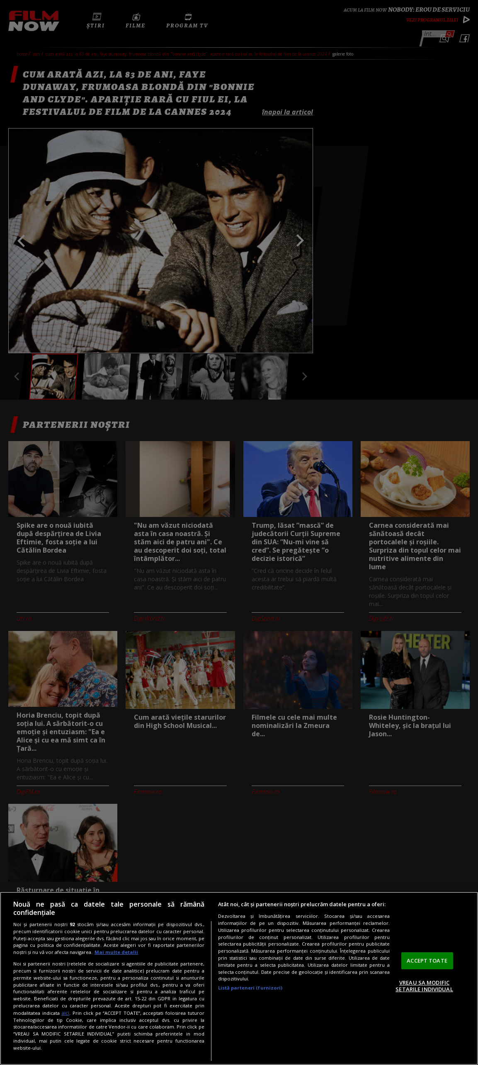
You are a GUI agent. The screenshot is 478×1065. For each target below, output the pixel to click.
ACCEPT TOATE (427, 960)
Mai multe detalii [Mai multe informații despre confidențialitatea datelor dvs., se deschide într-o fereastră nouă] (116, 952)
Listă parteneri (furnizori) (250, 988)
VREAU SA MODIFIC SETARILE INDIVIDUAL (424, 986)
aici (65, 1012)
